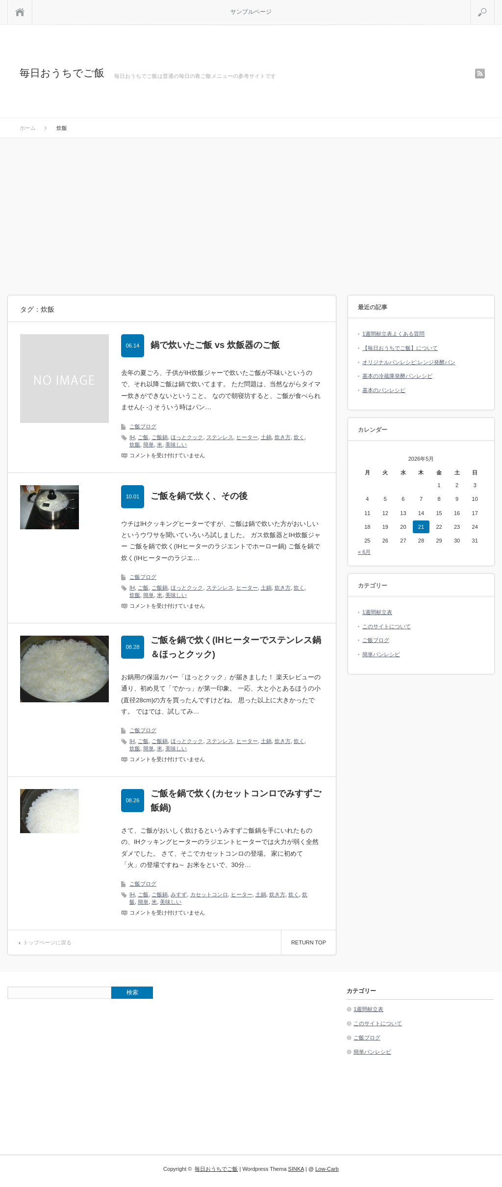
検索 (494, 4)
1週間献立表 (377, 612)
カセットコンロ (209, 894)
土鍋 (266, 437)
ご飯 (143, 437)
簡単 (148, 444)
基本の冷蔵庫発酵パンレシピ (397, 376)
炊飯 (134, 444)
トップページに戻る (47, 942)
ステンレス (219, 437)
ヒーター (247, 437)
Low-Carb (327, 1169)
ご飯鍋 (159, 437)
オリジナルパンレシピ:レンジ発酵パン (408, 362)
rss (480, 73)
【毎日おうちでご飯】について (400, 348)
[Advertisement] (251, 211)
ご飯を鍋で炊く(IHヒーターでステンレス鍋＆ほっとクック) (236, 647)
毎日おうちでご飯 (62, 72)
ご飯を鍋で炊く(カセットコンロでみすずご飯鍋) (236, 801)
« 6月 (364, 552)
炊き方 (283, 437)
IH (132, 437)
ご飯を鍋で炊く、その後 (199, 496)
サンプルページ (251, 11)
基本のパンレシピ (383, 390)
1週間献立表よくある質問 (393, 334)
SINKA (296, 1169)
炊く (299, 437)
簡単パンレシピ (381, 654)
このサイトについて (386, 626)
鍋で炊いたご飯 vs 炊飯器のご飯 (215, 345)
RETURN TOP (308, 942)
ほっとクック (187, 437)
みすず (179, 894)
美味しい (176, 444)
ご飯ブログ (142, 426)
